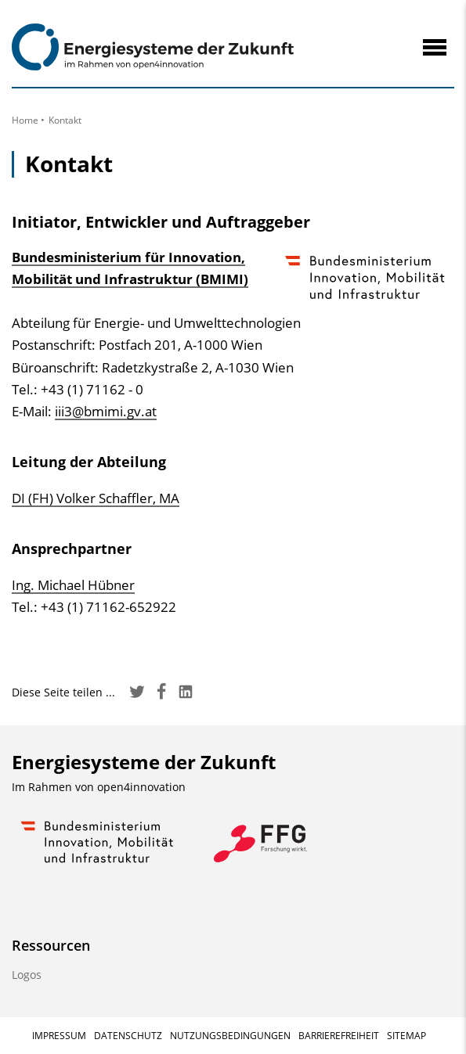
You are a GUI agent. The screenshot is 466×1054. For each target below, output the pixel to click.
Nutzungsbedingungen (230, 1035)
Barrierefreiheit (338, 1035)
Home (25, 120)
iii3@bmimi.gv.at (106, 411)
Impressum (59, 1035)
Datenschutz (128, 1035)
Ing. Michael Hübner (73, 585)
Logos (27, 974)
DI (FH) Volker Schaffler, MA (95, 498)
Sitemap (406, 1035)
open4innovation (141, 786)
